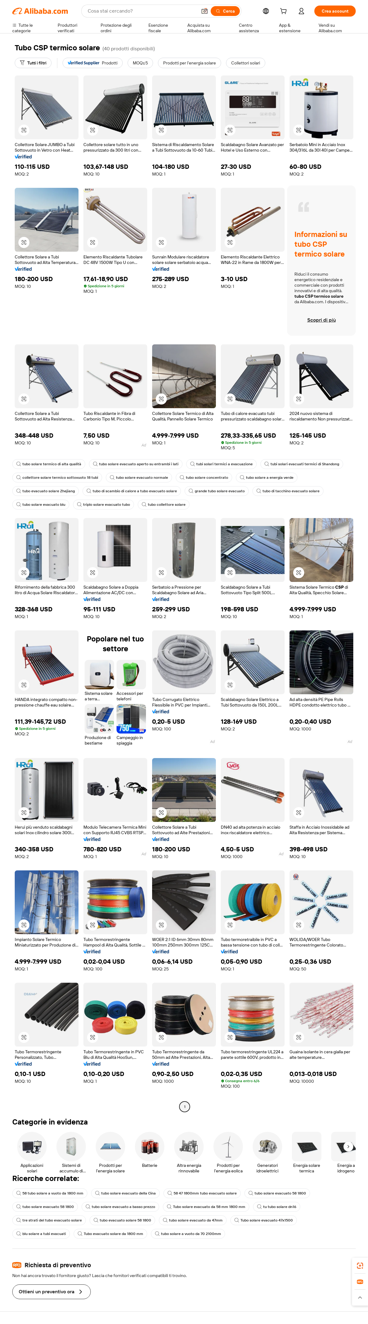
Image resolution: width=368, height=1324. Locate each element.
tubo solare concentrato (204, 477)
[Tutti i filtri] (33, 63)
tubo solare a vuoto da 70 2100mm (188, 1233)
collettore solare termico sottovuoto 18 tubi (57, 477)
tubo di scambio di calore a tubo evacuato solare (131, 491)
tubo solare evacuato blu (40, 504)
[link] (360, 1266)
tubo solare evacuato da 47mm (193, 1220)
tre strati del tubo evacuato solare (49, 1220)
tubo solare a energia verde (266, 477)
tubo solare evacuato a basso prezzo (120, 1206)
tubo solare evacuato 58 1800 (277, 1193)
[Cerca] (225, 11)
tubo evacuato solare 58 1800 (122, 1220)
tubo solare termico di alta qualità (48, 464)
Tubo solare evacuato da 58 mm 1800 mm (206, 1206)
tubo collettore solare (164, 504)
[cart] (284, 12)
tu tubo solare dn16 (276, 1206)
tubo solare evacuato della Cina (125, 1193)
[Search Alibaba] (142, 11)
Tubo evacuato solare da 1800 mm (110, 1233)
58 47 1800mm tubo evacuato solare (202, 1193)
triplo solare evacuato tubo (103, 504)
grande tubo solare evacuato (217, 491)
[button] (204, 11)
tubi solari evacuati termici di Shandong (301, 464)
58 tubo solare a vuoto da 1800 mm (49, 1193)
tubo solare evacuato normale (139, 477)
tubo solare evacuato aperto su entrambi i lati (135, 464)
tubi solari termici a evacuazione (221, 464)
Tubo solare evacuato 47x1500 (263, 1220)
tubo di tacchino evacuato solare (288, 491)
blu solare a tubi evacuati (41, 1233)
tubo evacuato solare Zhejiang (45, 491)
